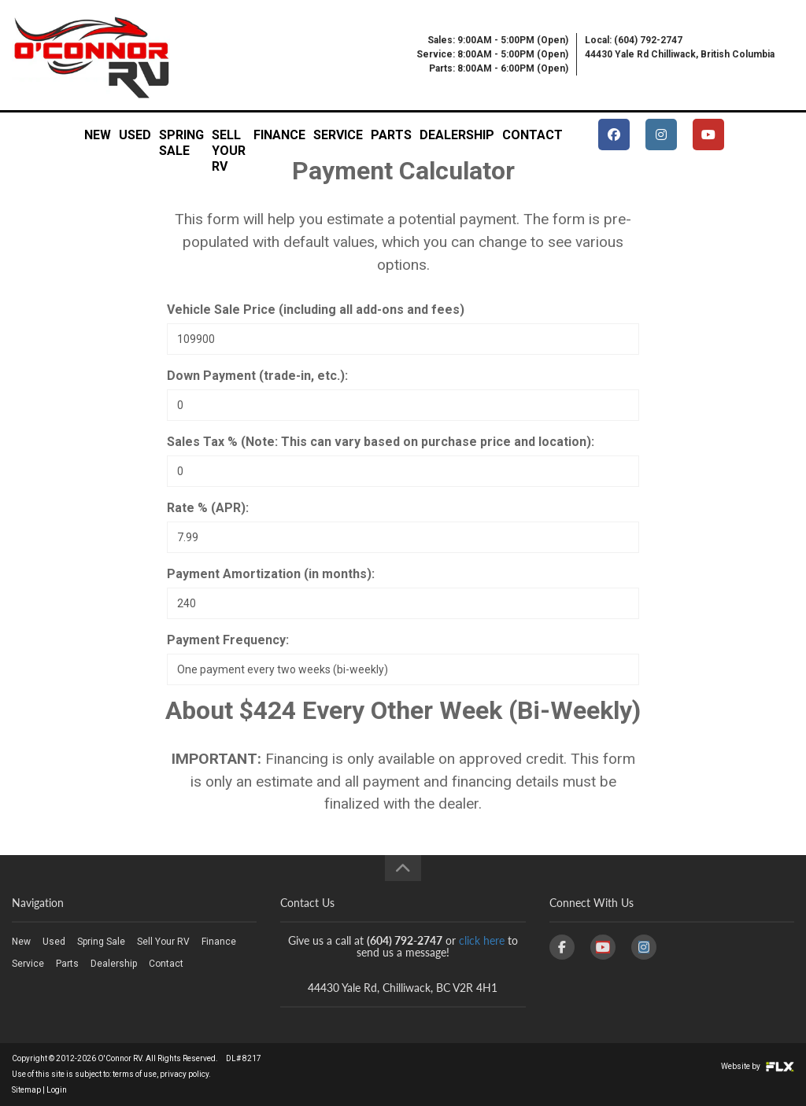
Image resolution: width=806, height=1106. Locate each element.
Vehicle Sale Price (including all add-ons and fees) (315, 309)
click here (482, 940)
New (97, 134)
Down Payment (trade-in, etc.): (257, 375)
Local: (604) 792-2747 (633, 40)
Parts (391, 134)
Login (56, 1090)
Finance (279, 134)
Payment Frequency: (228, 639)
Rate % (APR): (208, 507)
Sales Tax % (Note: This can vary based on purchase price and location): (380, 441)
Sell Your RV (229, 140)
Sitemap (26, 1090)
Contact (532, 134)
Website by (757, 1066)
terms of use (135, 1074)
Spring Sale (181, 140)
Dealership (457, 134)
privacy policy (184, 1074)
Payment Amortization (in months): (271, 573)
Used (135, 134)
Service (338, 134)
